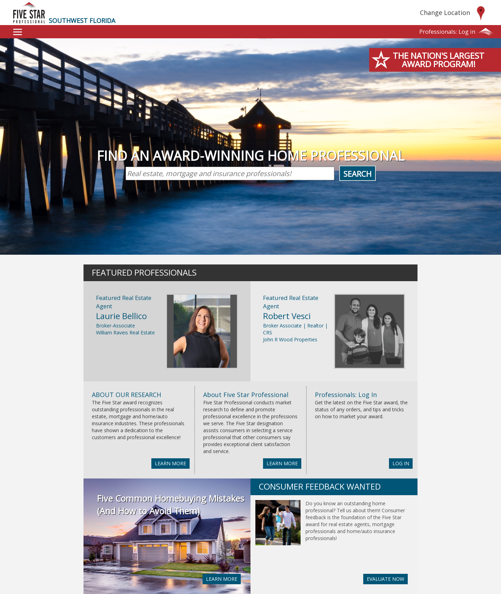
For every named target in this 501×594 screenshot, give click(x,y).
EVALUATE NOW (385, 579)
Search (357, 173)
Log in (447, 31)
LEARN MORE (170, 463)
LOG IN (400, 463)
